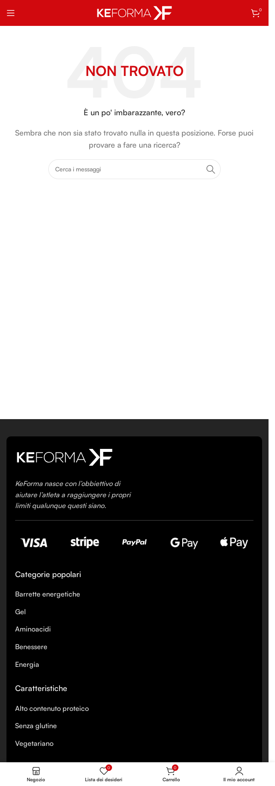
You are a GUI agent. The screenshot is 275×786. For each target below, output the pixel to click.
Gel (20, 611)
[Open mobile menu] (10, 13)
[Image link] (64, 456)
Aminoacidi (33, 629)
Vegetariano (34, 743)
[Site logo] (134, 12)
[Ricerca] (134, 169)
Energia (27, 664)
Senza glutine (36, 725)
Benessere (31, 646)
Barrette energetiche (47, 594)
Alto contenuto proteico (52, 708)
